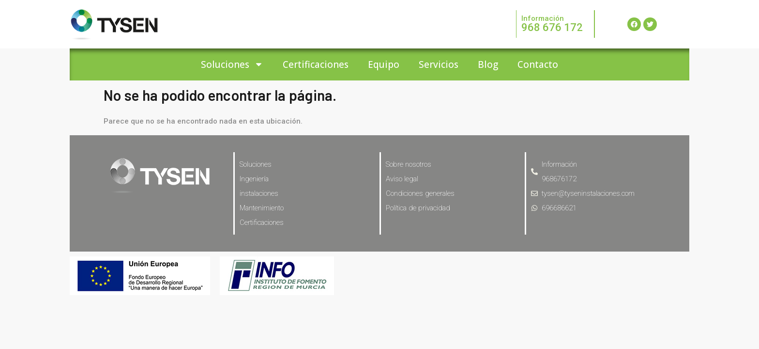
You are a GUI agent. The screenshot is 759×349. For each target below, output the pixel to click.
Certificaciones (316, 64)
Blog (488, 64)
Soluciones (232, 64)
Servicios (438, 64)
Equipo (383, 64)
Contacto (537, 64)
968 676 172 (552, 27)
